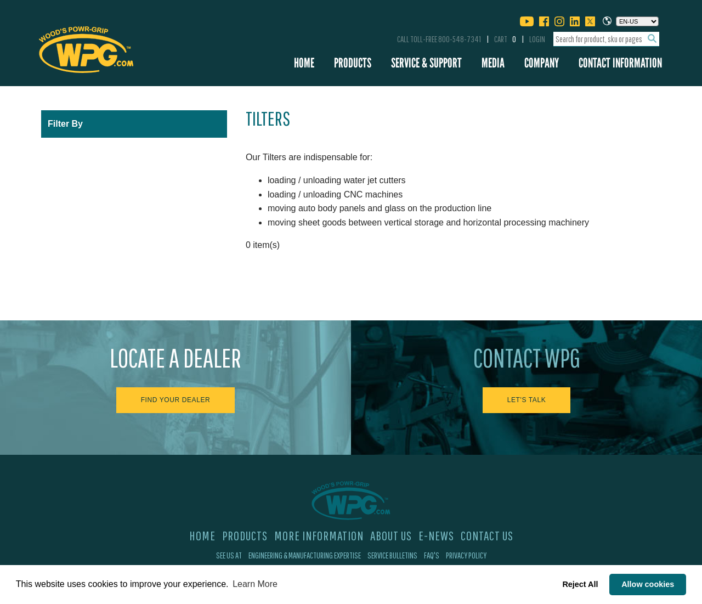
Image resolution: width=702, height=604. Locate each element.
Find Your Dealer (176, 400)
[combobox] (606, 39)
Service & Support (426, 63)
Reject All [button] (580, 584)
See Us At (229, 555)
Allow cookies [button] (647, 584)
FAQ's (431, 555)
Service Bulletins (392, 555)
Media (493, 63)
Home (304, 63)
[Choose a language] (637, 21)
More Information (319, 535)
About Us (391, 535)
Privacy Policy (466, 555)
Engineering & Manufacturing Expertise (304, 555)
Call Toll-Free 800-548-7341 (439, 39)
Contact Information (620, 63)
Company (541, 63)
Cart (505, 39)
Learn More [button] (255, 584)
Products (352, 63)
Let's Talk (526, 400)
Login (537, 39)
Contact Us (487, 535)
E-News (436, 535)
